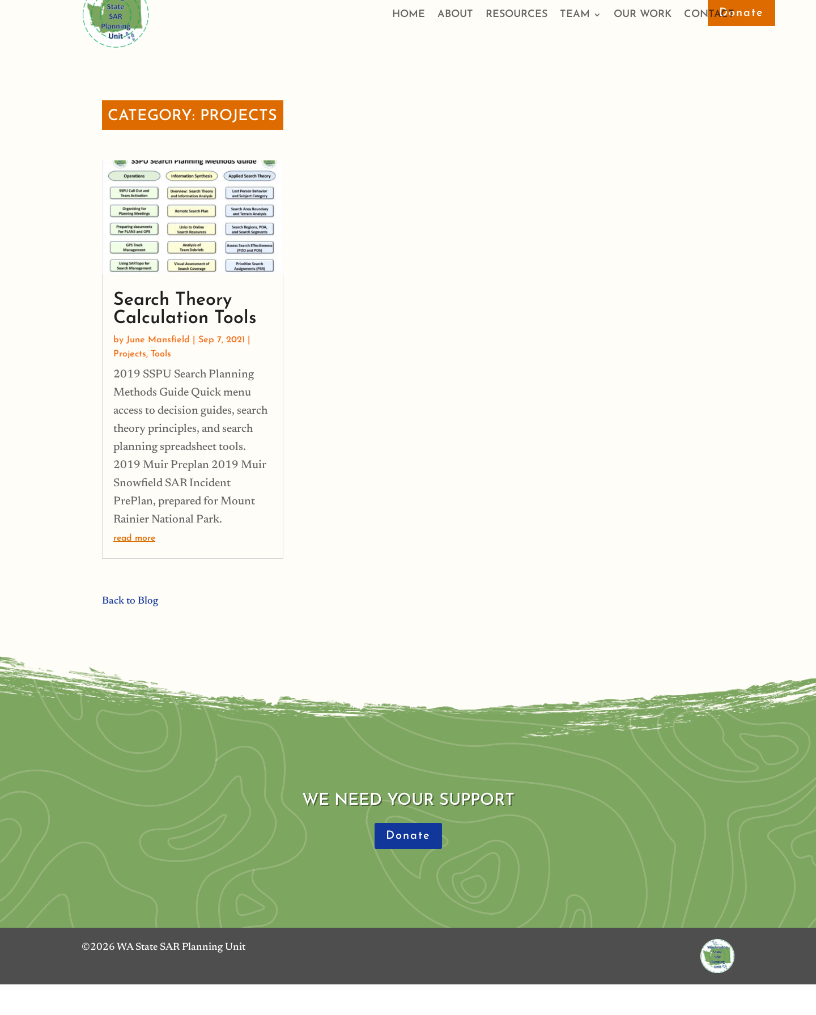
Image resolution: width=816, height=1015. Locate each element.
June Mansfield (158, 340)
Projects (129, 354)
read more (134, 538)
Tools (161, 354)
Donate (741, 13)
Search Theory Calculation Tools (185, 309)
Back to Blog (130, 601)
